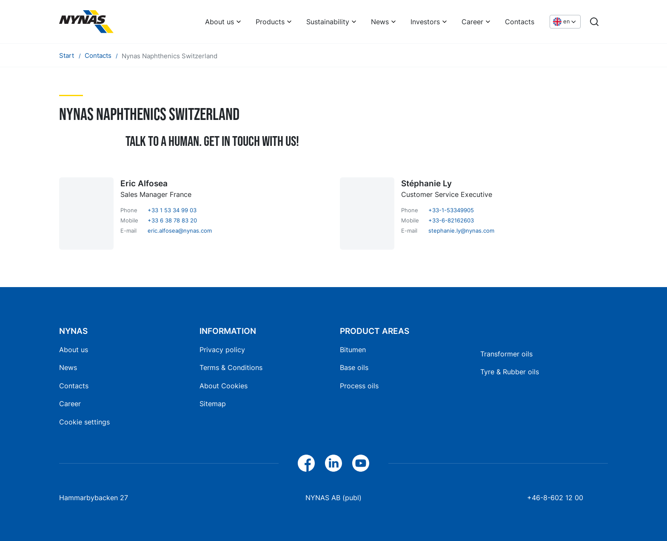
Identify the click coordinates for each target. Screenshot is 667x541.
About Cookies (224, 386)
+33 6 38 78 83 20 (172, 220)
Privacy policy (222, 349)
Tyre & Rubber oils (509, 371)
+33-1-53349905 (451, 210)
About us (219, 21)
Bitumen (353, 349)
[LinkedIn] (333, 463)
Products (270, 21)
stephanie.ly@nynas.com (461, 230)
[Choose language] (565, 22)
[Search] (594, 22)
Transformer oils (506, 354)
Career (472, 21)
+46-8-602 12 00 (555, 497)
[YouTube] (360, 463)
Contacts (519, 21)
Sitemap (213, 403)
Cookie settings (84, 422)
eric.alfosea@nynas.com (180, 230)
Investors (425, 21)
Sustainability (327, 21)
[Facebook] (306, 463)
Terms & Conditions (231, 367)
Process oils (359, 386)
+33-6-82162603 (451, 220)
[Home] (86, 21)
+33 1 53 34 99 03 (172, 210)
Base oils (354, 367)
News (380, 21)
